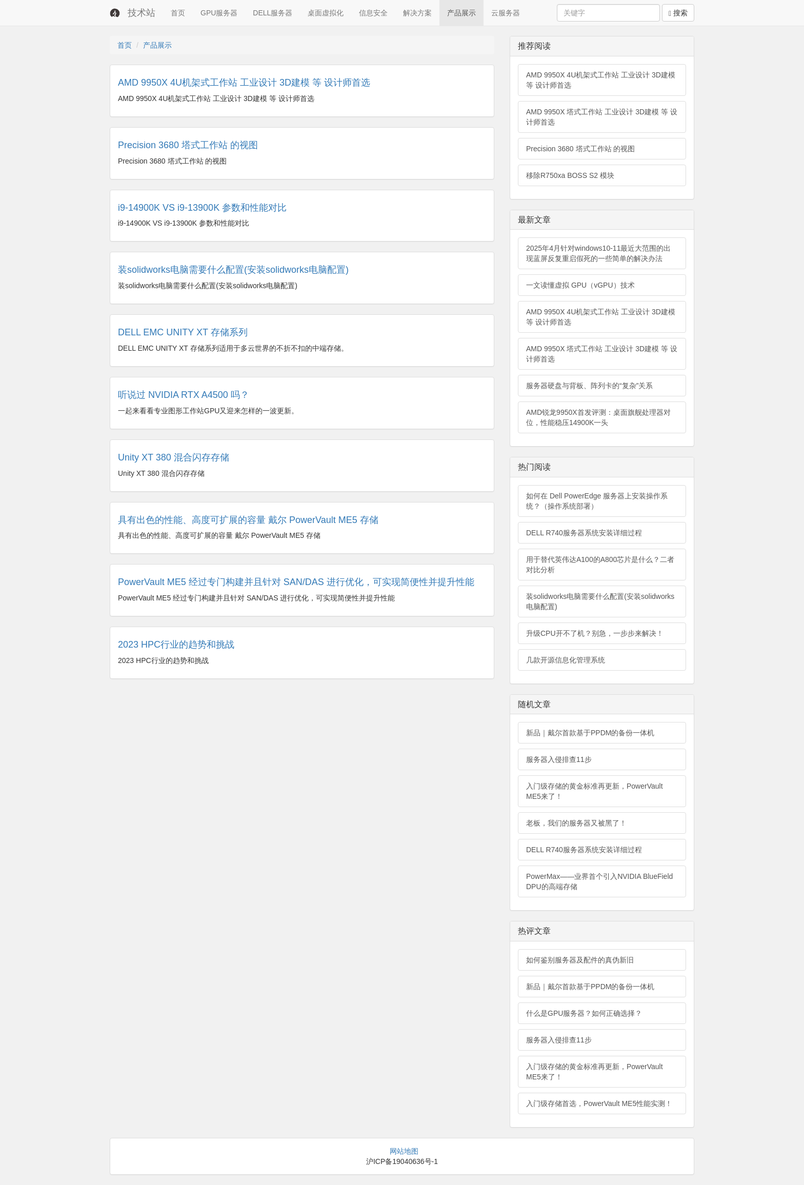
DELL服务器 (272, 13)
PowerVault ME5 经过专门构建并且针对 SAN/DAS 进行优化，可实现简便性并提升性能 (296, 582)
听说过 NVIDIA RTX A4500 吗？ (183, 395)
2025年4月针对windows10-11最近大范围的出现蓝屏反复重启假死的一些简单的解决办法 (598, 253)
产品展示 (461, 13)
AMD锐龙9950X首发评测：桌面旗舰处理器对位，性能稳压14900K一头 (598, 417)
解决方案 (417, 13)
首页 (178, 13)
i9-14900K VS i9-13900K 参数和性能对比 (202, 208)
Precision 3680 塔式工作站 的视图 (188, 145)
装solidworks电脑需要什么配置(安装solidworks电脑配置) (233, 270)
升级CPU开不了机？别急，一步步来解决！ (595, 633)
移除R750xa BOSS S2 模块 (570, 175)
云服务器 (505, 13)
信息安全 (373, 13)
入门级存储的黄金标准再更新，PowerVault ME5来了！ (594, 791)
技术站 (141, 13)
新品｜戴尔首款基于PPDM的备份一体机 (590, 733)
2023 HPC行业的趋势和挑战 (176, 644)
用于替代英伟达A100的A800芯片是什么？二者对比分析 (600, 564)
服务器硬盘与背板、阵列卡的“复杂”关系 (589, 385)
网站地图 (404, 1151)
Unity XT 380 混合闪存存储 (173, 457)
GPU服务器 (218, 13)
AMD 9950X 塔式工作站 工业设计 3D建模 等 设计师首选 (601, 117)
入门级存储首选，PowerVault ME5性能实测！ (599, 1103)
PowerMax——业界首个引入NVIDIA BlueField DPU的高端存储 (599, 881)
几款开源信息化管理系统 (565, 660)
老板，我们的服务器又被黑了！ (576, 823)
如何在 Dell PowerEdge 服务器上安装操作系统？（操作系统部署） (597, 501)
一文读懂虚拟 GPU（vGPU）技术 (580, 285)
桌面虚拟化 (326, 13)
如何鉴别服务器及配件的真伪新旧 (580, 960)
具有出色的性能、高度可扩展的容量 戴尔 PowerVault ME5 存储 (248, 520)
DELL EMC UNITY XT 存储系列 (183, 332)
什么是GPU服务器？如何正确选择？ (584, 1013)
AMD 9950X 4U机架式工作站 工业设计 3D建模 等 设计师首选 (244, 82)
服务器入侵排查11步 (559, 759)
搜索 (678, 13)
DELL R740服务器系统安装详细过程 (584, 533)
